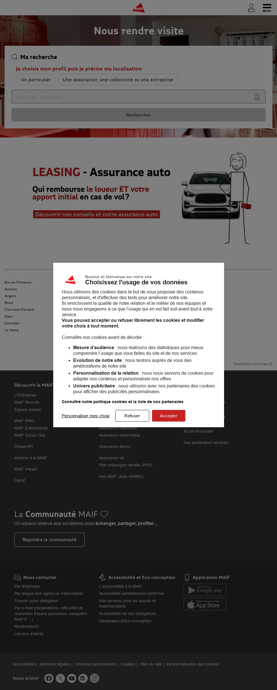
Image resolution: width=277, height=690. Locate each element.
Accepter (168, 415)
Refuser (132, 415)
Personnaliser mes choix (86, 415)
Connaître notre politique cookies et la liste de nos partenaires (123, 401)
